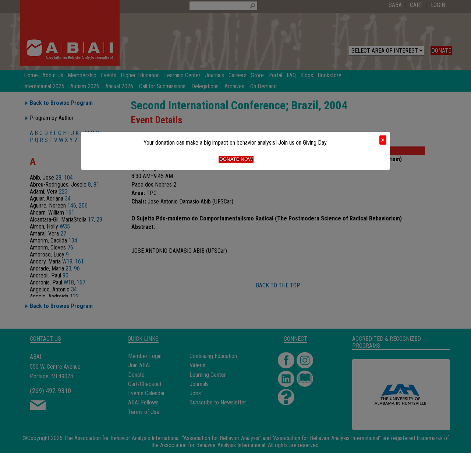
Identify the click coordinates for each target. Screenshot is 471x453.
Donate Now (236, 159)
